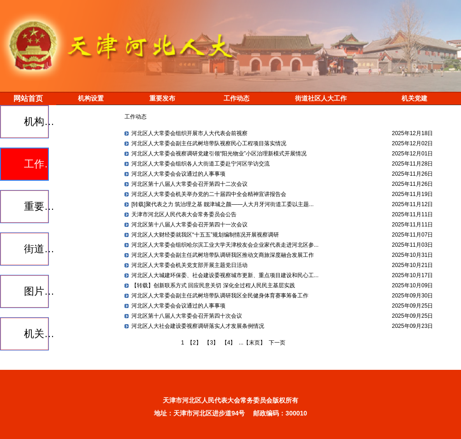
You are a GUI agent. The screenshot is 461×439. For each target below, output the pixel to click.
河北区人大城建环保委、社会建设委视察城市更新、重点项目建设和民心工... (225, 275)
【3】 (211, 342)
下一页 (277, 342)
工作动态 (41, 164)
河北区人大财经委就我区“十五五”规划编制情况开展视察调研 (205, 234)
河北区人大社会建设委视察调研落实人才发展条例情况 (197, 326)
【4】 (229, 342)
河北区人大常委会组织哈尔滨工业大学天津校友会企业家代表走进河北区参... (225, 245)
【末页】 (254, 342)
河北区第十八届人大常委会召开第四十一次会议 (189, 224)
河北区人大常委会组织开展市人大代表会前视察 (189, 133)
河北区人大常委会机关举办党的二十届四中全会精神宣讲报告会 (208, 194)
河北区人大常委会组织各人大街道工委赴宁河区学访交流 (200, 163)
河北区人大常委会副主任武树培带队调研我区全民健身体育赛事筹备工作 (219, 295)
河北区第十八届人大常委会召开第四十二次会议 (189, 184)
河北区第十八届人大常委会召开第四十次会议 (186, 316)
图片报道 (41, 291)
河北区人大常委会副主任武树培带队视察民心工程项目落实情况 (208, 143)
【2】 (194, 342)
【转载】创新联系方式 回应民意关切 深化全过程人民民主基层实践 (213, 285)
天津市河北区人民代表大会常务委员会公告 (183, 214)
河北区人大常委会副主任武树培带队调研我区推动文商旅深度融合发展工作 (222, 255)
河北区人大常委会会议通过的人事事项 (178, 174)
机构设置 (41, 121)
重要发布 (41, 206)
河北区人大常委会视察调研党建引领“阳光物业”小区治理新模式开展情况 (219, 153)
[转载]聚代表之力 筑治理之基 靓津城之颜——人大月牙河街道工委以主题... (222, 204)
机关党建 (41, 333)
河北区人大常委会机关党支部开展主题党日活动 (189, 265)
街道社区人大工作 (41, 249)
